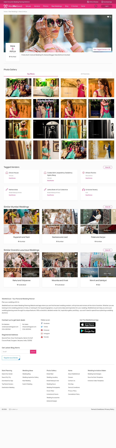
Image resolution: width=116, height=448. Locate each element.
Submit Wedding (27, 384)
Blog (66, 6)
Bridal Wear (50, 374)
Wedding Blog (26, 374)
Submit (33, 352)
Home (5, 11)
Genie (83, 6)
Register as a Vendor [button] (11, 358)
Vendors (37, 6)
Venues (28, 6)
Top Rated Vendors (7, 384)
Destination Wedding (8, 387)
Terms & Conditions (74, 387)
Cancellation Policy (74, 394)
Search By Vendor (7, 374)
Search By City (6, 377)
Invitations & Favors (52, 394)
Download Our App (7, 381)
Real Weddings (57, 6)
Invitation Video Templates (96, 381)
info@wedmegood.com (29, 327)
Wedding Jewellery (52, 377)
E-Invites (75, 6)
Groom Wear (50, 391)
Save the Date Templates (95, 377)
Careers (70, 377)
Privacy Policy (72, 391)
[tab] (31, 74)
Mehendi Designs (52, 401)
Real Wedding (26, 381)
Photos (45, 6)
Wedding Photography (53, 387)
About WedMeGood (74, 374)
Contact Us (71, 381)
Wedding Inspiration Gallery (30, 377)
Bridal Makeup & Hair (53, 381)
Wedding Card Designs (94, 374)
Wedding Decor (51, 384)
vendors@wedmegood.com (10, 327)
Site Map (70, 384)
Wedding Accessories (53, 397)
